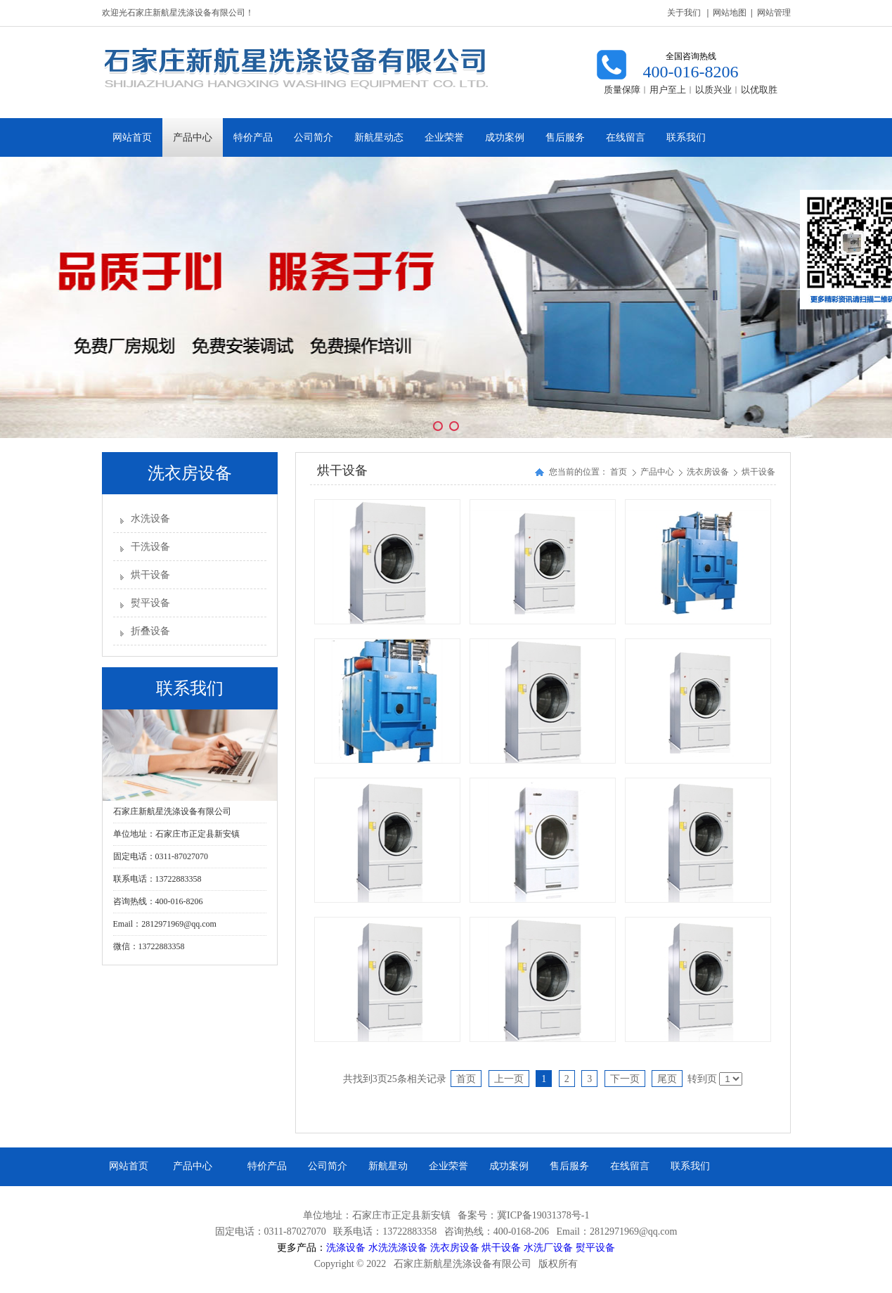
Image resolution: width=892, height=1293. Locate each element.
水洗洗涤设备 (397, 1247)
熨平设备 (150, 603)
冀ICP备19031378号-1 (543, 1215)
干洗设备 (150, 546)
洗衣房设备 (709, 472)
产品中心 (658, 472)
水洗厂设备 (548, 1247)
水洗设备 (150, 518)
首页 (618, 472)
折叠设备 (150, 631)
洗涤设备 (346, 1247)
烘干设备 (150, 575)
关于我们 (684, 13)
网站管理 (774, 13)
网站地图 (729, 13)
